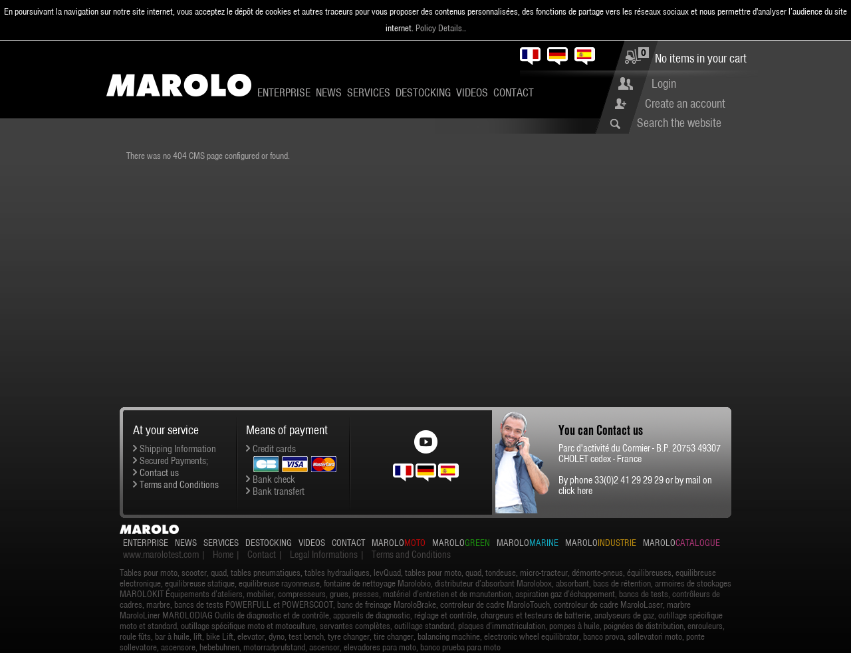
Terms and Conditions (179, 484)
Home (223, 554)
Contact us (159, 472)
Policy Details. (440, 28)
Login (664, 83)
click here (575, 490)
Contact (513, 92)
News (329, 92)
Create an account (685, 103)
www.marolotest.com (161, 554)
